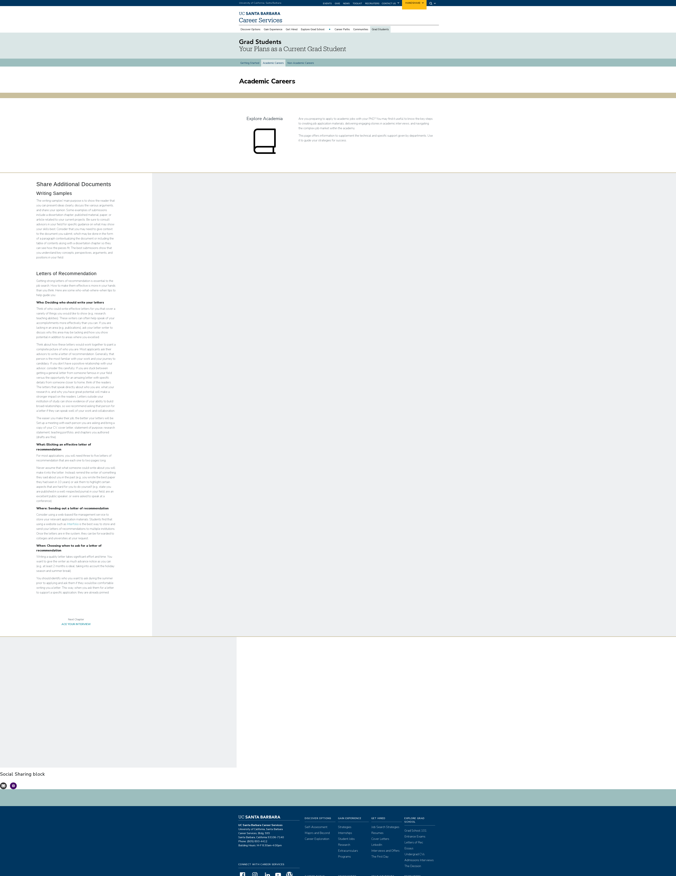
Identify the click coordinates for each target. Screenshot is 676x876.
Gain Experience (273, 29)
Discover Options (250, 29)
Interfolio (73, 518)
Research (344, 839)
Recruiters (372, 3)
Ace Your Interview (76, 618)
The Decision (412, 860)
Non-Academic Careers (300, 63)
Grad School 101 (415, 824)
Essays (408, 842)
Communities (360, 29)
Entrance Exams (414, 830)
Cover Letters (380, 833)
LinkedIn (376, 839)
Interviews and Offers (385, 845)
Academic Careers (273, 63)
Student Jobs (346, 833)
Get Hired (291, 29)
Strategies (344, 821)
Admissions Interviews (419, 854)
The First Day (380, 850)
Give (337, 3)
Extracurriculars (348, 845)
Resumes (377, 827)
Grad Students (380, 29)
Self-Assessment (316, 821)
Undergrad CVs (414, 848)
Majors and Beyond (317, 827)
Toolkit (357, 3)
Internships (345, 827)
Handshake (412, 3)
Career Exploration (317, 833)
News (346, 3)
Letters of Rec (413, 836)
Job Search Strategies (385, 821)
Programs (344, 850)
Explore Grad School (312, 29)
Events (327, 3)
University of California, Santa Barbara (260, 3)
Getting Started (249, 63)
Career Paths (342, 29)
